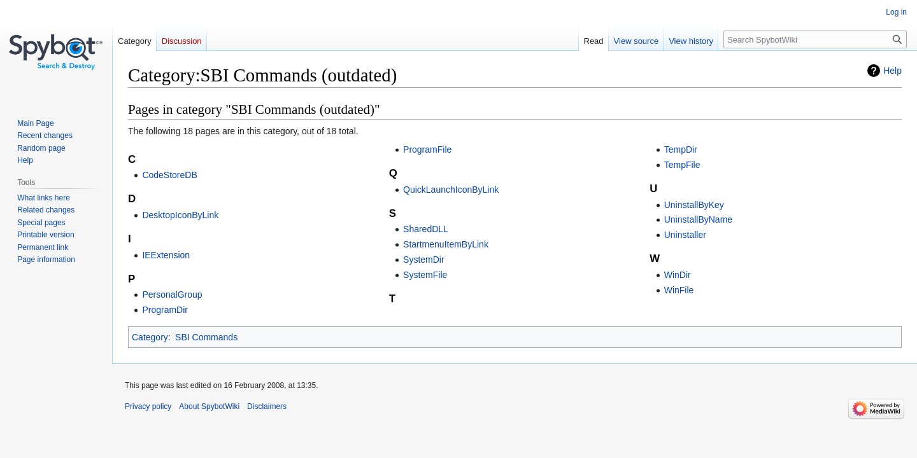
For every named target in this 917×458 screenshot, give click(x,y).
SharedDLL (425, 229)
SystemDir (423, 259)
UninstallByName (698, 219)
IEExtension (166, 255)
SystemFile (425, 275)
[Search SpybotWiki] (815, 39)
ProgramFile (427, 149)
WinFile (679, 290)
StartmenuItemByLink (445, 244)
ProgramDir (165, 310)
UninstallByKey (694, 205)
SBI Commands (206, 337)
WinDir (677, 275)
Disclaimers (267, 406)
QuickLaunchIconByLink (451, 189)
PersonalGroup (172, 294)
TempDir (680, 149)
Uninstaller (685, 235)
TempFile (682, 165)
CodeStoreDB (169, 175)
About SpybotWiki (209, 406)
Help (892, 71)
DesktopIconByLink (180, 215)
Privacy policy (148, 406)
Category (150, 337)
